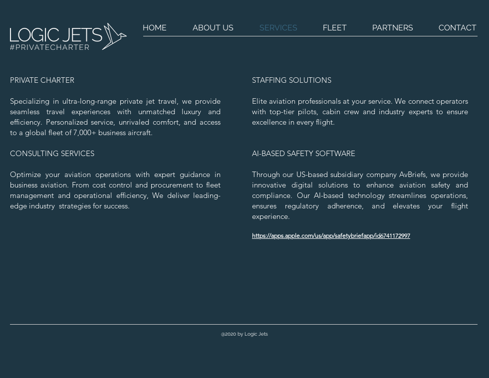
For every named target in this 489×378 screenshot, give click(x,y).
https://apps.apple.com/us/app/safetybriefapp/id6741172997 (331, 235)
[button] (244, 334)
